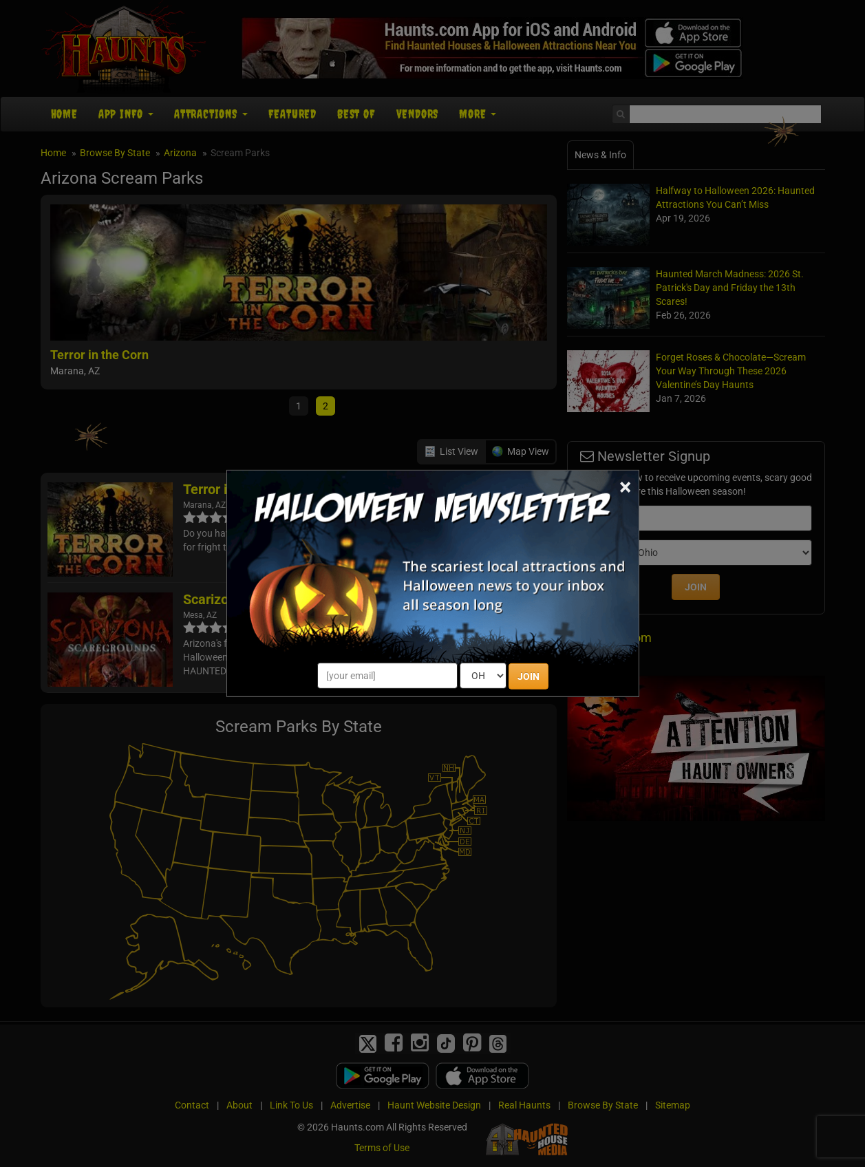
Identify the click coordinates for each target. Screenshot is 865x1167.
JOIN (528, 676)
